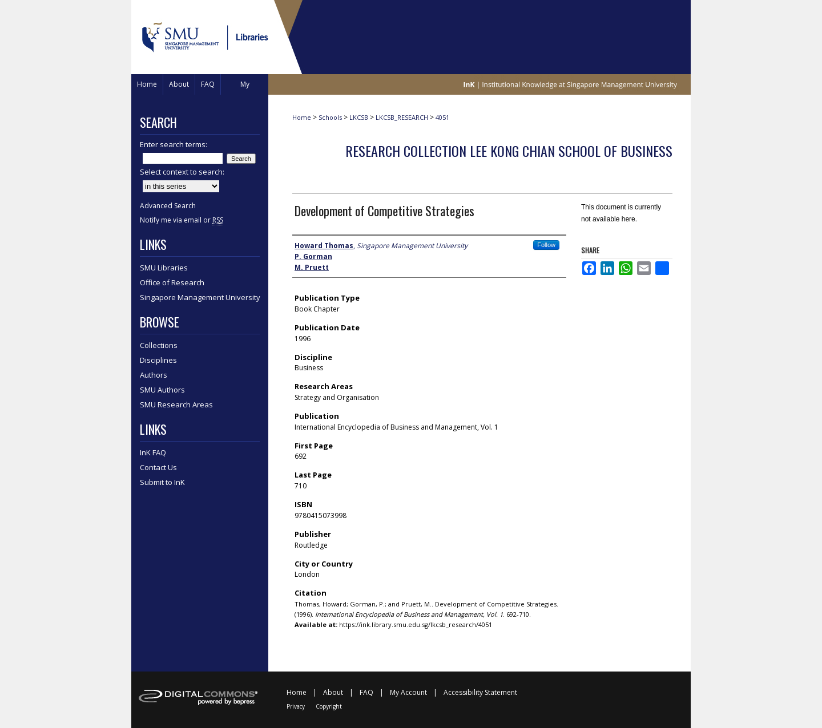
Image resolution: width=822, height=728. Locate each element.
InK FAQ (153, 452)
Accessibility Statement (480, 692)
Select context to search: (182, 172)
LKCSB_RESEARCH (402, 117)
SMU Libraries (164, 267)
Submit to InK (162, 482)
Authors (153, 375)
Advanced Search (168, 206)
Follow (546, 244)
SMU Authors (162, 390)
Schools (330, 117)
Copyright (329, 706)
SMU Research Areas (176, 404)
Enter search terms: (173, 144)
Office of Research (172, 282)
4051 (442, 117)
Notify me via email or (181, 220)
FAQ (366, 692)
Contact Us (158, 467)
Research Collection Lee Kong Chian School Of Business (508, 150)
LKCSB (358, 117)
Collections (159, 345)
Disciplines (158, 360)
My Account (408, 692)
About (333, 692)
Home (301, 117)
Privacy (296, 706)
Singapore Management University (200, 297)
